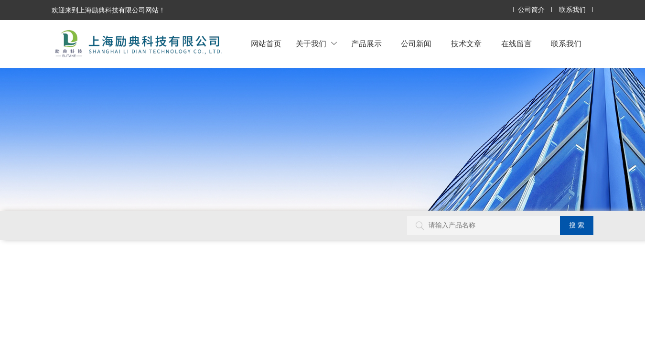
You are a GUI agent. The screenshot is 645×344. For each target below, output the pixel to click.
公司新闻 (416, 44)
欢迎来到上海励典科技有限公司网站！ (108, 10)
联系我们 (572, 10)
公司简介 (531, 10)
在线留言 (516, 44)
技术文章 (466, 44)
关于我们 (316, 44)
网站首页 (266, 44)
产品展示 (366, 44)
